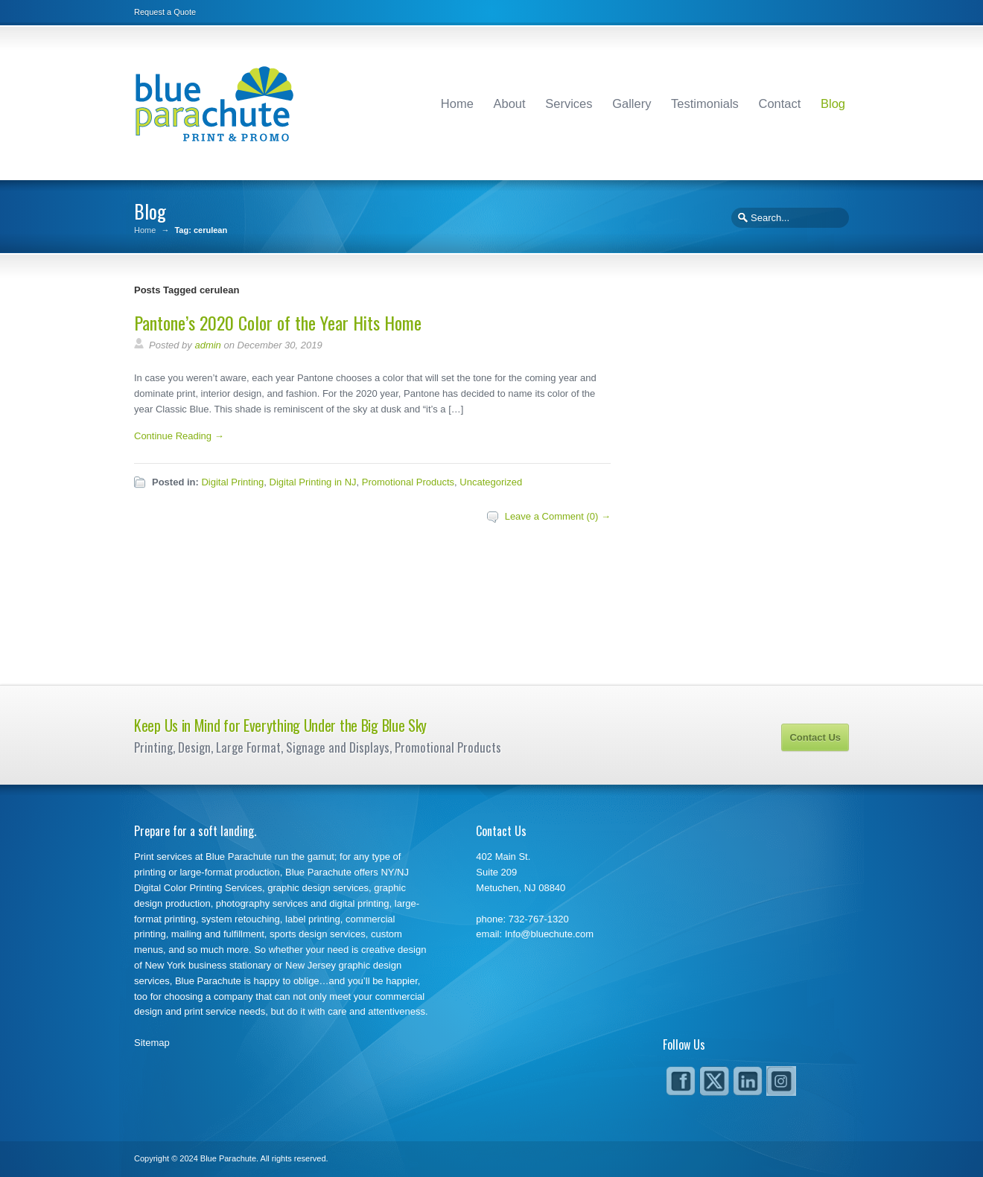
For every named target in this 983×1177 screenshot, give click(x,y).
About (510, 103)
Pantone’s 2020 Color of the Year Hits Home (277, 322)
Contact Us (815, 737)
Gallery (631, 103)
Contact (779, 103)
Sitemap (152, 1042)
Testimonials (705, 103)
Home (457, 103)
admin (207, 345)
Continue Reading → (179, 435)
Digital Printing (232, 482)
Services (568, 103)
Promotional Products (408, 482)
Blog (833, 103)
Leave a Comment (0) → (558, 516)
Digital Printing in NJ (313, 482)
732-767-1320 (539, 919)
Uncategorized (490, 482)
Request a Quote (165, 11)
